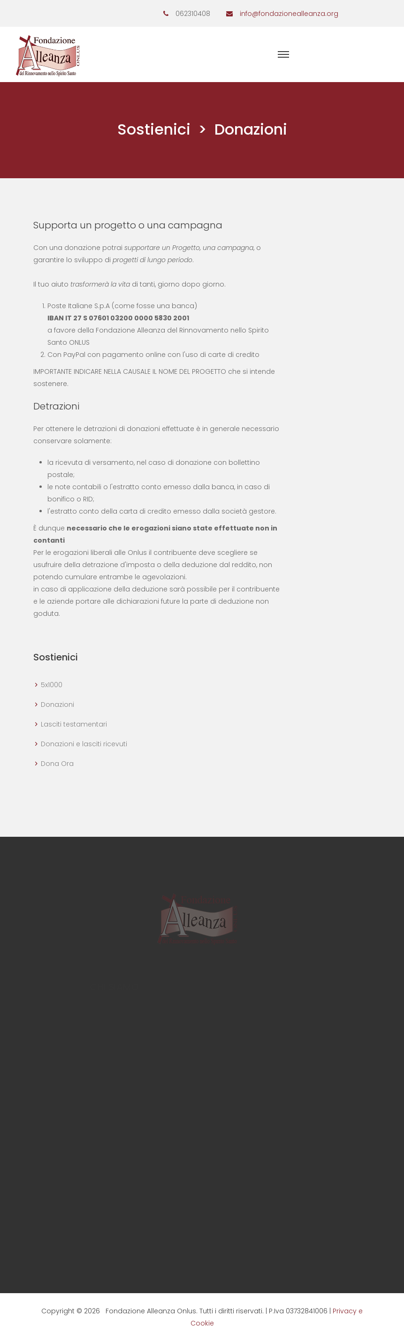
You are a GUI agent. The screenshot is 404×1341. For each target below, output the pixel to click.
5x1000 (51, 684)
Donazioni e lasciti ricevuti (84, 744)
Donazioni (57, 704)
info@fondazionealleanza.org (289, 13)
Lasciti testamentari (74, 724)
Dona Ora (57, 763)
